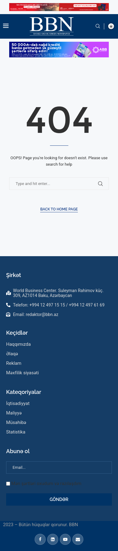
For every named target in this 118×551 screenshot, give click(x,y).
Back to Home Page (59, 209)
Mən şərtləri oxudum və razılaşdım (46, 483)
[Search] (98, 26)
